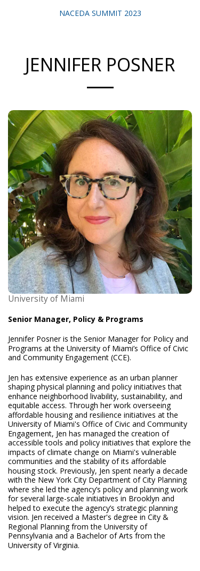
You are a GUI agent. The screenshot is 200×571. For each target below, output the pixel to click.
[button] (12, 12)
